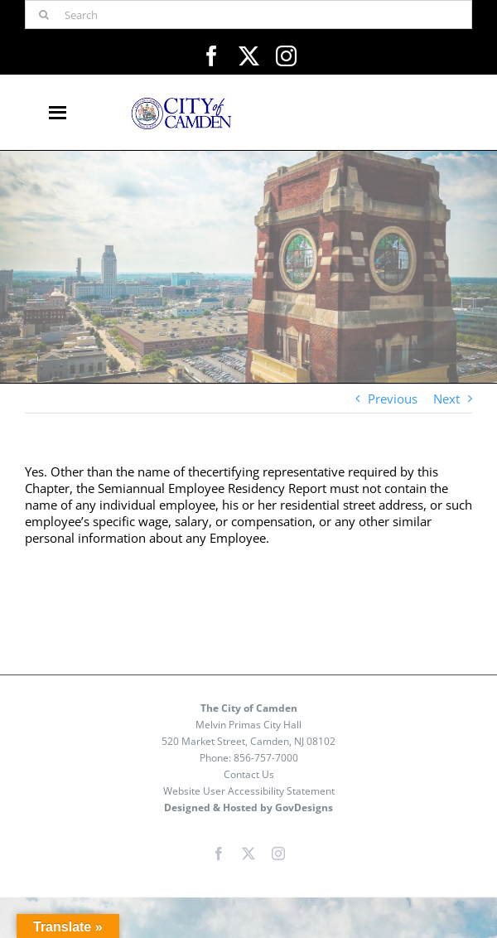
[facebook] (211, 56)
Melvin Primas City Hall (248, 725)
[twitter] (249, 56)
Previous (392, 398)
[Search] (248, 14)
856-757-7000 (266, 758)
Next (446, 398)
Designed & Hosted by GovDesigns (248, 807)
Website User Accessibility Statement (249, 791)
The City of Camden (248, 708)
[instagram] (286, 56)
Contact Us (249, 774)
